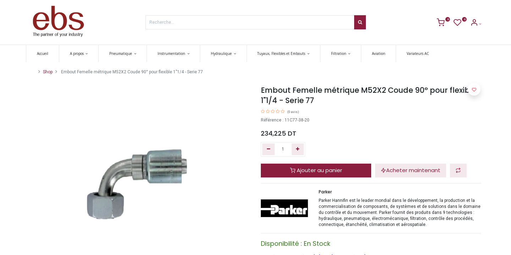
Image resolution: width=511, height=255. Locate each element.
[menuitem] (46, 53)
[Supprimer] (268, 149)
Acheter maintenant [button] (410, 170)
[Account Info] (475, 24)
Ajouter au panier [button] (316, 170)
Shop (48, 71)
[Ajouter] (298, 149)
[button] (458, 170)
